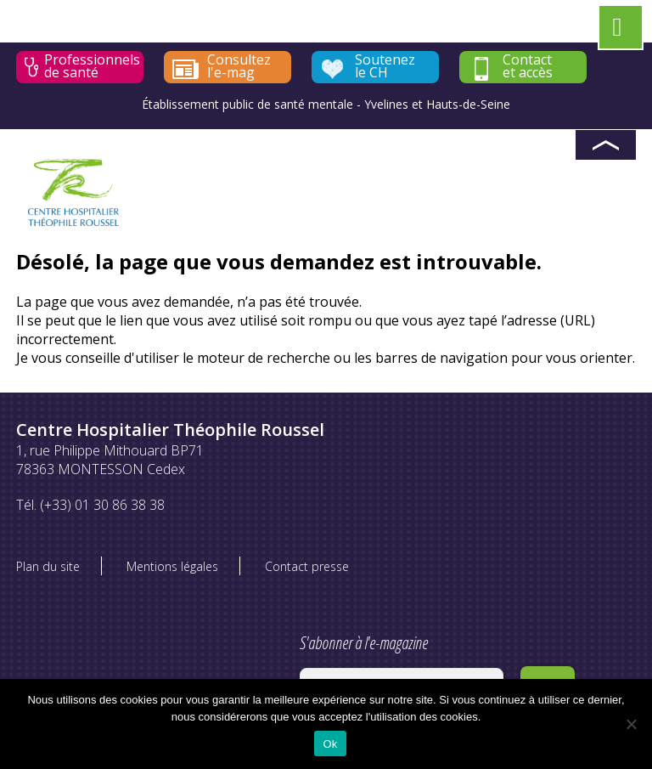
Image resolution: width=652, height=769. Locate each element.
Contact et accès (528, 66)
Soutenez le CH (385, 66)
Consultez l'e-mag (239, 66)
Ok (330, 744)
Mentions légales (172, 566)
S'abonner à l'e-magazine (401, 663)
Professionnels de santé (92, 66)
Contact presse (307, 566)
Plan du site (48, 566)
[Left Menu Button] (617, 30)
